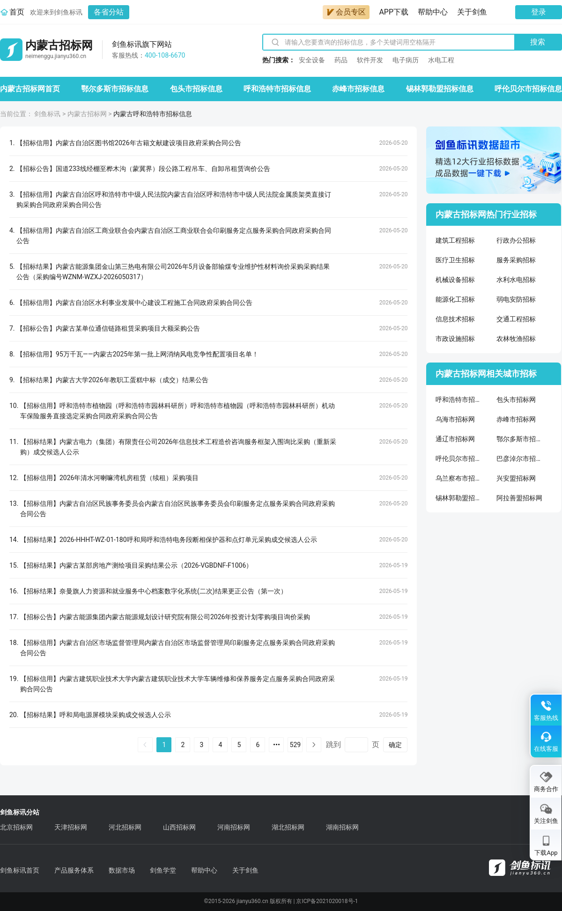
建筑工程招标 (455, 240)
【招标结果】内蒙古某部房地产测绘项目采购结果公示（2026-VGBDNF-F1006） (136, 565)
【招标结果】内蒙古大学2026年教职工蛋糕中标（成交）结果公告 (112, 380)
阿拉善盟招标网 (519, 498)
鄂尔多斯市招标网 (519, 439)
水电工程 (441, 60)
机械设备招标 (455, 279)
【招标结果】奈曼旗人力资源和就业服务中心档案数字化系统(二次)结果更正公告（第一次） (153, 591)
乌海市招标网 (455, 419)
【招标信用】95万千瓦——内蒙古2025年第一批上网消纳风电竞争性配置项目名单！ (137, 354)
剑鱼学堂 (163, 870)
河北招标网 (125, 827)
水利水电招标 (516, 279)
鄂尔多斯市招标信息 (114, 88)
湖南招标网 (342, 827)
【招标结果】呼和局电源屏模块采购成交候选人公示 (95, 714)
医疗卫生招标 (455, 260)
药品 (341, 60)
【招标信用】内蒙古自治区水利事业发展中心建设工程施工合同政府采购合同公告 (134, 302)
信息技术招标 (455, 319)
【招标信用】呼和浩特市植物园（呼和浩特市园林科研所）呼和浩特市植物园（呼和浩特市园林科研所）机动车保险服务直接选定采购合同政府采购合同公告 (177, 411)
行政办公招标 (516, 240)
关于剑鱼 (472, 11)
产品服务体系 (74, 870)
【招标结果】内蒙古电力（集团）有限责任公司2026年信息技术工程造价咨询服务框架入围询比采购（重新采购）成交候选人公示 (178, 447)
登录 (538, 11)
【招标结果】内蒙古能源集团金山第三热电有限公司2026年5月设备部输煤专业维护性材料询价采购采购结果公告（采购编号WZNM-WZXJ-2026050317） (173, 272)
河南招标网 (233, 827)
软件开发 (370, 60)
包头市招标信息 (196, 88)
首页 (16, 11)
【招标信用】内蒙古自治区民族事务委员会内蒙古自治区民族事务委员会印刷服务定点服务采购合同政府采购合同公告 (177, 509)
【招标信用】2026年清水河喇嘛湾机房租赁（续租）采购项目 (109, 477)
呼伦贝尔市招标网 (459, 458)
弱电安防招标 (516, 299)
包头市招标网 (516, 399)
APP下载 (393, 11)
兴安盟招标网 (516, 478)
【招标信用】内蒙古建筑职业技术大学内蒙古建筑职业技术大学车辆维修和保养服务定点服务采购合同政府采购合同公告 (177, 684)
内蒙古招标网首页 (30, 88)
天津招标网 (70, 827)
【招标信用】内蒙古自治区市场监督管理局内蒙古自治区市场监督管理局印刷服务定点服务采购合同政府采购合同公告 (177, 648)
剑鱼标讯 (47, 114)
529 (295, 744)
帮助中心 (433, 11)
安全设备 (312, 60)
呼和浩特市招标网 (459, 399)
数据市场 (122, 870)
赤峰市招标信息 (358, 88)
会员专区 (346, 11)
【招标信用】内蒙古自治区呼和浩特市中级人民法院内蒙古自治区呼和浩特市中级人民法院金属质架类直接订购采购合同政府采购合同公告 (173, 199)
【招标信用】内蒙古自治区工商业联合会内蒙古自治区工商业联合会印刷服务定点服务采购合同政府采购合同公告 (173, 235)
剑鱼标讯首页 (19, 870)
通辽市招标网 (455, 439)
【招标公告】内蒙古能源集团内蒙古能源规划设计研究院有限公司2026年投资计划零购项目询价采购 (165, 617)
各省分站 (109, 11)
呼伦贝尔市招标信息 (528, 88)
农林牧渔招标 (516, 338)
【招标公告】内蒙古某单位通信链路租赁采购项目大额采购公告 (108, 328)
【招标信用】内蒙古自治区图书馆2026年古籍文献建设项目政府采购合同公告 (128, 143)
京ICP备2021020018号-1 (327, 901)
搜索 (537, 41)
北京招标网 (16, 827)
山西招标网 (179, 827)
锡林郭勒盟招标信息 (439, 88)
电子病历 (405, 60)
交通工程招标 (516, 319)
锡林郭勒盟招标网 (459, 498)
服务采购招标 (516, 260)
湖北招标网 (288, 827)
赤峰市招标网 (516, 419)
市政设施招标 (455, 338)
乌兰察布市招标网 (459, 478)
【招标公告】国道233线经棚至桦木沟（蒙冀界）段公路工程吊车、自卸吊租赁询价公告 (143, 168)
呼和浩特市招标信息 (277, 88)
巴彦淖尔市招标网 (519, 458)
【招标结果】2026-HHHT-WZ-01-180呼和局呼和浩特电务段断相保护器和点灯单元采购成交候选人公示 (168, 539)
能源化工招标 (455, 299)
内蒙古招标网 (87, 114)
